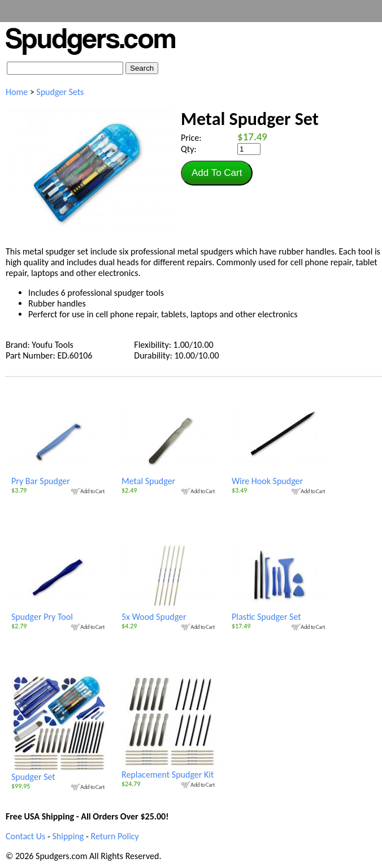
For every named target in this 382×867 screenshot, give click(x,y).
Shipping (68, 836)
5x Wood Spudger (169, 612)
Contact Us (25, 836)
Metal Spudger (169, 476)
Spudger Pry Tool (59, 612)
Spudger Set (59, 772)
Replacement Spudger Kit (169, 770)
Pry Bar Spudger (59, 476)
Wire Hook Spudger (280, 476)
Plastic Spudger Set (280, 612)
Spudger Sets (60, 92)
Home (17, 92)
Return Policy (114, 836)
